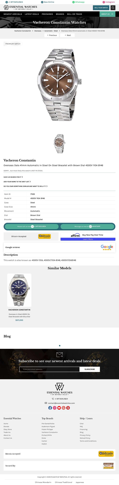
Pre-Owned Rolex (48, 424)
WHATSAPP (87, 226)
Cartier (44, 441)
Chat (81, 424)
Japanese (80, 482)
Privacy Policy (85, 435)
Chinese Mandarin (43, 482)
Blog (81, 432)
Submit (113, 7)
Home (6, 424)
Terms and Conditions (88, 441)
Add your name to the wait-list (17, 182)
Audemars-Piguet (48, 426)
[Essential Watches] (20, 8)
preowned (47, 14)
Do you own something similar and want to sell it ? (25, 186)
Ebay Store (8, 429)
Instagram (109, 2)
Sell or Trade (74, 14)
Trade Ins (7, 432)
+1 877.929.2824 (14, 2)
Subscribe (90, 369)
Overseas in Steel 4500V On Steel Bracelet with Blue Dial (19, 315)
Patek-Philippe (47, 429)
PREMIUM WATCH (12, 44)
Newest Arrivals (13, 14)
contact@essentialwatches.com (60, 403)
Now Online (47, 2)
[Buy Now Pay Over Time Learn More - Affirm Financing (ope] (88, 236)
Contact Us (8, 438)
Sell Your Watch (101, 8)
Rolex (44, 438)
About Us (107, 13)
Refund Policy (85, 438)
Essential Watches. (59, 477)
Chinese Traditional (63, 482)
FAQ (81, 426)
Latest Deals (32, 14)
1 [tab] (59, 345)
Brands (60, 14)
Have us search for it (13, 177)
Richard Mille (47, 435)
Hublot (44, 444)
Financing (83, 429)
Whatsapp (78, 2)
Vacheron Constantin (19, 310)
